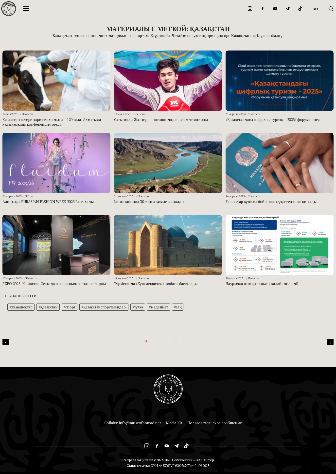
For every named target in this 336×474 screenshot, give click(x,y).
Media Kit (174, 422)
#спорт (69, 307)
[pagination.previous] (5, 342)
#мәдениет (158, 307)
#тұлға (137, 307)
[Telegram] (287, 8)
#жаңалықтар (21, 307)
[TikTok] (300, 8)
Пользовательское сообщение (214, 422)
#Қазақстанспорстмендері (103, 307)
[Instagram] (250, 8)
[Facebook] (262, 8)
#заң (178, 307)
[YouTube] (275, 8)
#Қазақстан (48, 307)
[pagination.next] (330, 342)
